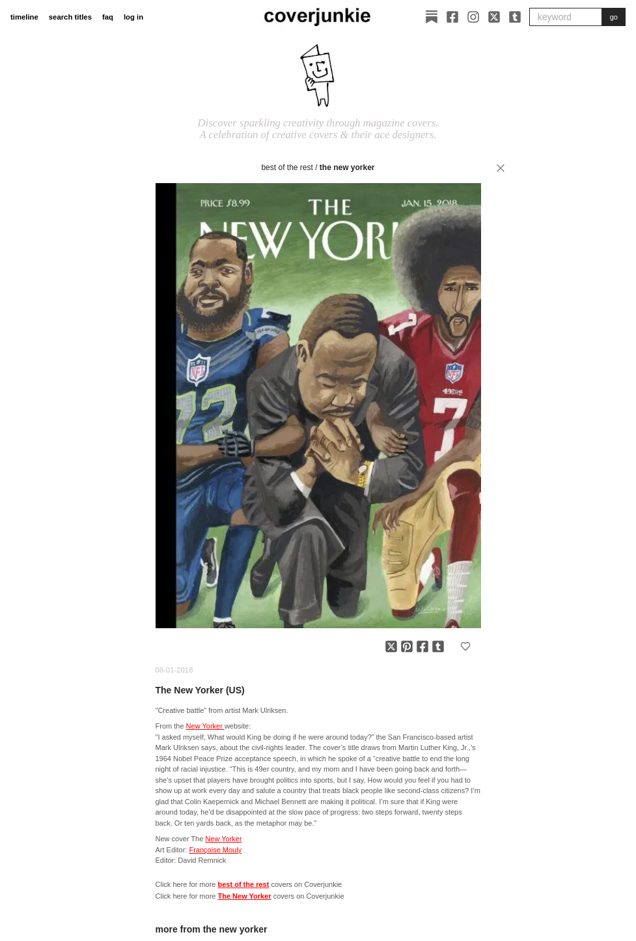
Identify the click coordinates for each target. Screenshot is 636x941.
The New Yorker (347, 167)
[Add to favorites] (465, 646)
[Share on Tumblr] (438, 646)
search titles (70, 17)
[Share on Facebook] (422, 646)
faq (107, 17)
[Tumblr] (514, 16)
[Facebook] (452, 16)
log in (133, 17)
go (614, 17)
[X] (494, 16)
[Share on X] (391, 646)
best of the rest (286, 167)
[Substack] (431, 16)
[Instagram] (473, 16)
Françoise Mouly (215, 850)
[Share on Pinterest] (406, 646)
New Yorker (205, 726)
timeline (24, 17)
